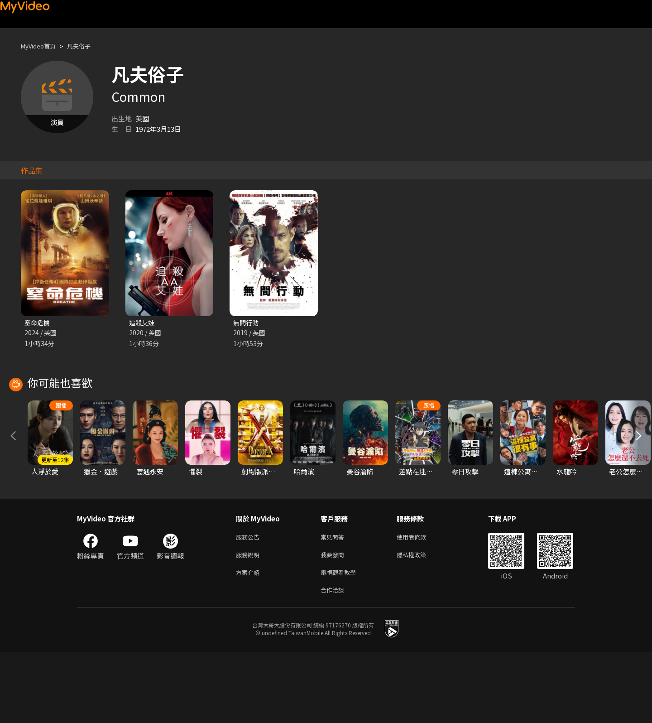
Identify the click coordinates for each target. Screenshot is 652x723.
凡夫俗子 (87, 46)
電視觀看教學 (341, 641)
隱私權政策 (419, 622)
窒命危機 (38, 323)
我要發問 (334, 622)
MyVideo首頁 (41, 46)
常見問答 (334, 603)
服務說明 (249, 622)
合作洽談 (334, 660)
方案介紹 (249, 641)
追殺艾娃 (142, 323)
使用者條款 (419, 603)
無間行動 (246, 323)
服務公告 (249, 603)
